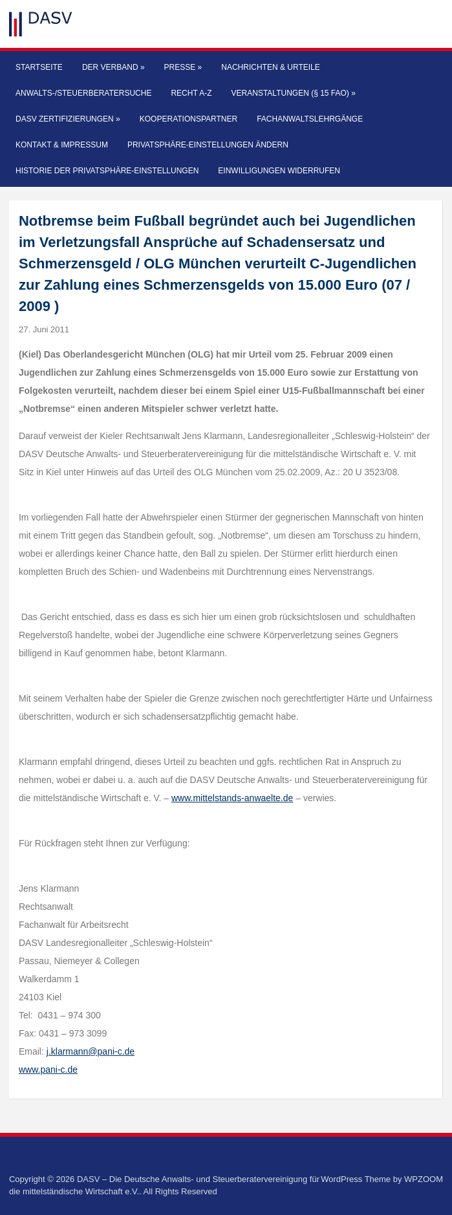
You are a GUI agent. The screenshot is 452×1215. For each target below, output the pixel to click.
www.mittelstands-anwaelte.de (232, 798)
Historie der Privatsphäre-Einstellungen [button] (107, 170)
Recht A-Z (191, 93)
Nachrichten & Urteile (270, 67)
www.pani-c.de (48, 1069)
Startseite (39, 67)
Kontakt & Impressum (62, 144)
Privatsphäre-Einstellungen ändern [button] (207, 144)
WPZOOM (423, 1179)
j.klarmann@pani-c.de (91, 1051)
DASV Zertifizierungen (68, 119)
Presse (183, 67)
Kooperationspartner (188, 119)
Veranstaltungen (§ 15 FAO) (293, 93)
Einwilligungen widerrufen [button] (279, 170)
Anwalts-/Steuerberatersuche (83, 93)
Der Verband (113, 67)
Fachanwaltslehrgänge (310, 119)
